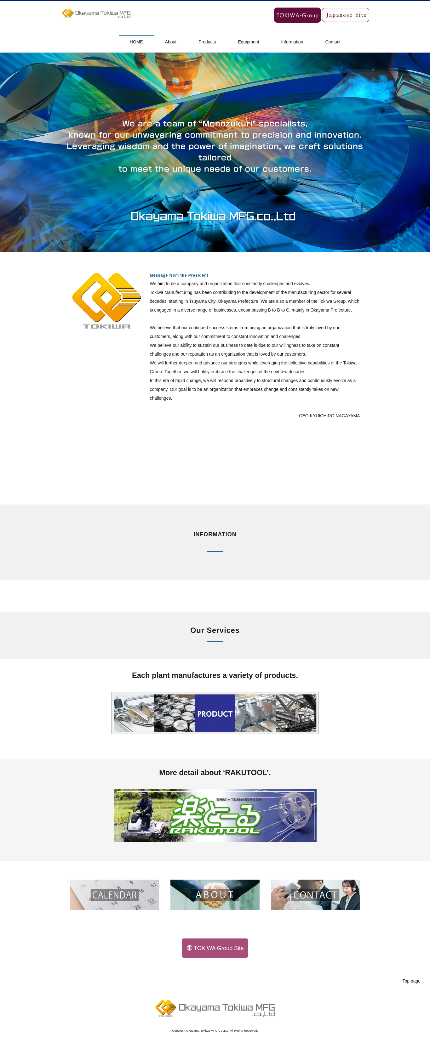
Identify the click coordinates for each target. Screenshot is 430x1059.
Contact (332, 41)
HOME (136, 41)
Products (207, 41)
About (171, 41)
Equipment (248, 41)
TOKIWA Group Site (215, 948)
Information (292, 41)
